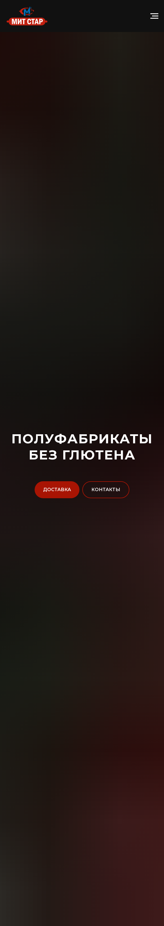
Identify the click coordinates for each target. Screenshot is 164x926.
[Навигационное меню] (154, 16)
